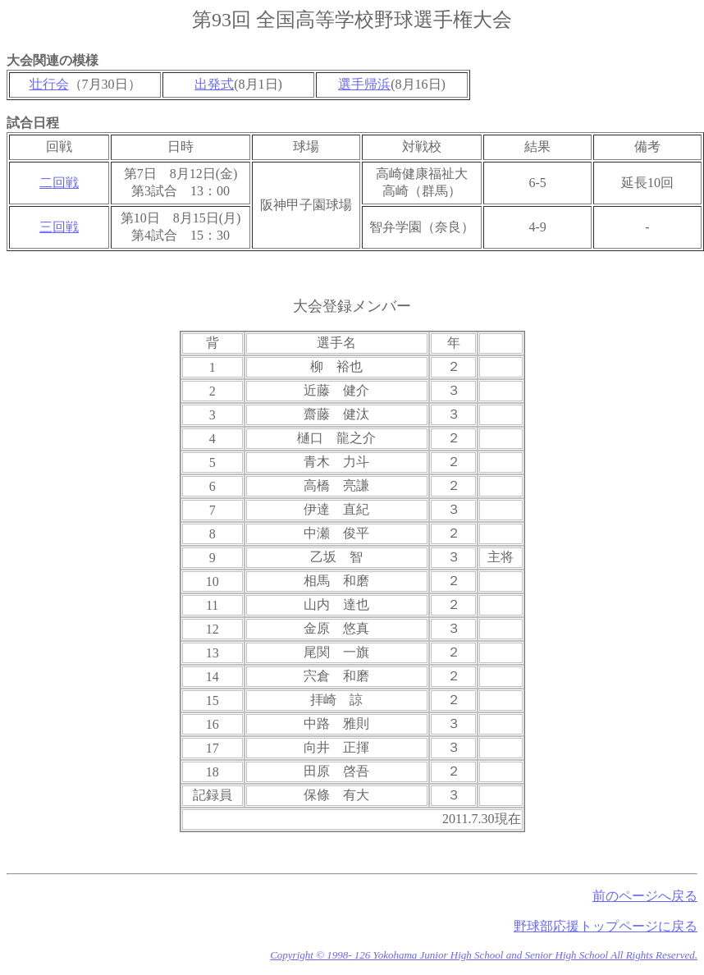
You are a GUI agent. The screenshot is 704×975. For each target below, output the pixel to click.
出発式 (214, 84)
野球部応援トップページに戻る (605, 926)
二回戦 (59, 183)
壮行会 (49, 84)
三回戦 (59, 227)
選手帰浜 (364, 84)
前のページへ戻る (644, 896)
